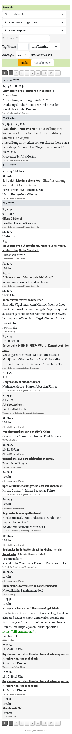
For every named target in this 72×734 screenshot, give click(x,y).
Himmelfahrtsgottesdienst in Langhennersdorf (29, 586)
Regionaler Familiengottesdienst (21, 513)
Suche (24, 63)
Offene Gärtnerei (12, 218)
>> (57, 73)
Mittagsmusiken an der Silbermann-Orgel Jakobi (30, 608)
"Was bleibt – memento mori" (20, 129)
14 (51, 73)
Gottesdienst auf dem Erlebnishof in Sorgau (28, 459)
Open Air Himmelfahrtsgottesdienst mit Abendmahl (32, 486)
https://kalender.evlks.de (37, 730)
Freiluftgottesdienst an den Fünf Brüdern (26, 432)
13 (44, 73)
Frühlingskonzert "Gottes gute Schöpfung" (27, 277)
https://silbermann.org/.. (18, 631)
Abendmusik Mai (12, 708)
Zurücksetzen (42, 63)
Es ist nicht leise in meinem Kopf (21, 180)
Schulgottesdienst (12, 404)
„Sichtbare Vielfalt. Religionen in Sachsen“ (27, 91)
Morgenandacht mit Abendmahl (21, 382)
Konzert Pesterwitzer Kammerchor (22, 300)
